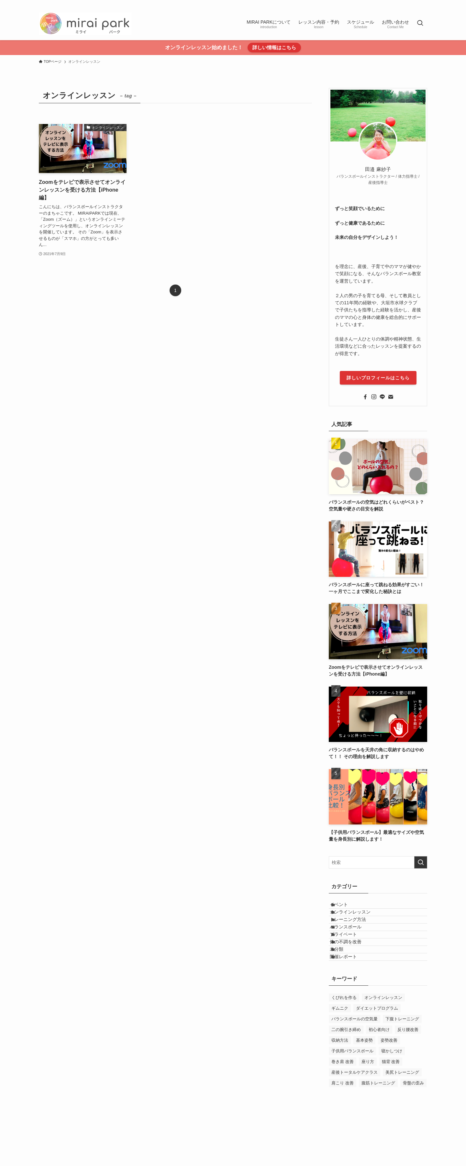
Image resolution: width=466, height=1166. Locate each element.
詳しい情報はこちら (274, 47)
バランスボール (353, 947)
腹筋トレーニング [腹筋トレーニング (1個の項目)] (378, 1130)
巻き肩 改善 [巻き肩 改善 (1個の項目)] (342, 1109)
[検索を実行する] (420, 862)
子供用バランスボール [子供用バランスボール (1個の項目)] (352, 1098)
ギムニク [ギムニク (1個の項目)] (339, 1056)
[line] (406, 3)
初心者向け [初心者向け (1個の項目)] (379, 1077)
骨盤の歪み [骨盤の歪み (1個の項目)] (413, 1130)
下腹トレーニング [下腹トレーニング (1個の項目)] (402, 1066)
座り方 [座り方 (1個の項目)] (367, 1109)
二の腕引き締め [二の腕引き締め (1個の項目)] (346, 1077)
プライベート (350, 961)
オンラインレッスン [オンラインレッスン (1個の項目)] (383, 1045)
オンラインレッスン (357, 921)
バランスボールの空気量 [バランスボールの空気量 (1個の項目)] (354, 1066)
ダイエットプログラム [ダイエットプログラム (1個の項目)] (377, 1056)
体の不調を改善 (353, 974)
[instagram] (398, 3)
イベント (346, 907)
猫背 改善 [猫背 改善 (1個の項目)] (391, 1109)
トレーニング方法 (355, 934)
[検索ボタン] (420, 23)
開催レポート (350, 1001)
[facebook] (389, 3)
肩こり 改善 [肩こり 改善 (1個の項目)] (342, 1130)
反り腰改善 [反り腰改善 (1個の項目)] (407, 1077)
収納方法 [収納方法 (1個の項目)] (339, 1088)
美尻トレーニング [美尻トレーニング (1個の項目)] (402, 1120)
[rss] (414, 3)
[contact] (423, 3)
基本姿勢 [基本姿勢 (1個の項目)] (364, 1088)
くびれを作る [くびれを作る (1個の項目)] (344, 1045)
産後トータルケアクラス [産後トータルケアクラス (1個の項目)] (354, 1120)
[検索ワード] (378, 862)
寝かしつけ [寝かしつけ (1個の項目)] (391, 1098)
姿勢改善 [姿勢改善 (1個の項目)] (389, 1088)
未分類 (343, 988)
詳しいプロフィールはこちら (378, 377)
